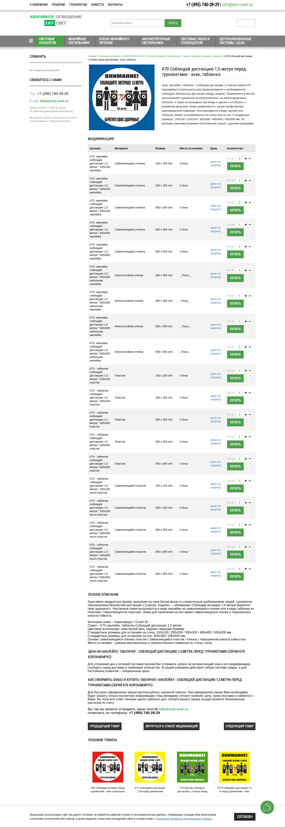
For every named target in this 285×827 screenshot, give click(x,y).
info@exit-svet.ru (237, 4)
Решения (58, 5)
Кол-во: (231, 158)
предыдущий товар (105, 726)
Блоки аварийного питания (114, 41)
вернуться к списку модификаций (171, 726)
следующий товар (240, 726)
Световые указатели (47, 41)
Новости (97, 5)
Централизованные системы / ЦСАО (235, 41)
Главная (92, 56)
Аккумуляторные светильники (156, 41)
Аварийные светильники (78, 41)
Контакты (115, 5)
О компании (38, 5)
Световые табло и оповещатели (195, 41)
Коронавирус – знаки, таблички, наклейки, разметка (194, 56)
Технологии (78, 5)
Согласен (244, 817)
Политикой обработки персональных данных (184, 818)
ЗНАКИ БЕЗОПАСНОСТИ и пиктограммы (143, 56)
